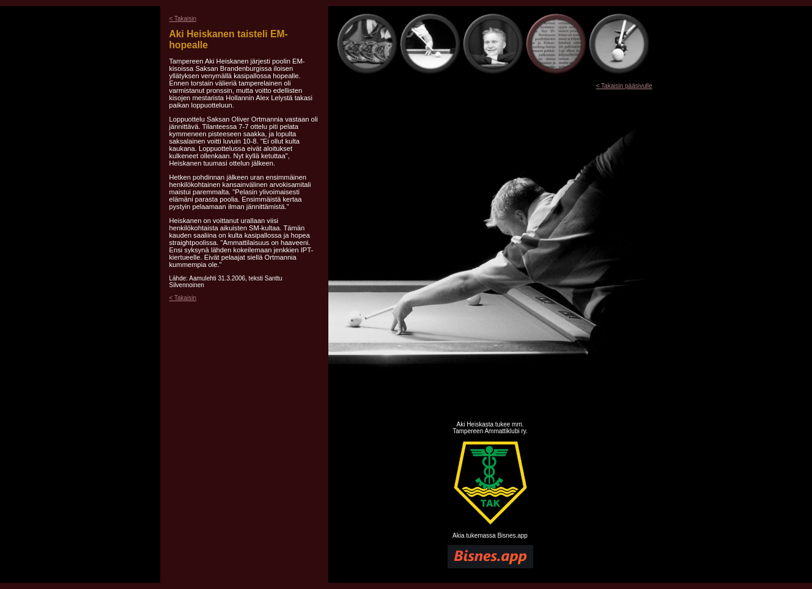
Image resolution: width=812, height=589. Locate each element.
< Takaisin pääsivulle (624, 85)
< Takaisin (183, 18)
